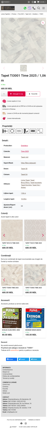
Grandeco (24, 146)
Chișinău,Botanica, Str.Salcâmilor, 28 (19, 399)
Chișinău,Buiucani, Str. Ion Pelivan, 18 (19, 403)
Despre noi (6, 372)
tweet (22, 359)
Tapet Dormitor (26, 185)
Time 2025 (25, 151)
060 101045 (12, 410)
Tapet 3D (24, 169)
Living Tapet (25, 180)
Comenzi (5, 386)
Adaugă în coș (16, 94)
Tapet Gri (24, 174)
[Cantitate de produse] (4, 93)
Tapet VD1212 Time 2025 (10, 243)
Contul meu (6, 384)
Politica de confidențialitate (11, 376)
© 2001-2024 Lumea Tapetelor (28, 427)
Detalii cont (6, 393)
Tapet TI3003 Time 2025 (10, 288)
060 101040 (12, 401)
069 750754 (12, 405)
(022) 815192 (21, 401)
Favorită (5, 389)
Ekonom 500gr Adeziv (33, 330)
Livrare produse (7, 374)
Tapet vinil (24, 157)
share (10, 359)
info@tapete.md (12, 412)
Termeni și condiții (8, 378)
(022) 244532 (21, 405)
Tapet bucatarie (36, 183)
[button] (23, 68)
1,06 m (23, 193)
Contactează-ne (8, 370)
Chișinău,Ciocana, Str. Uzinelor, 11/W (19, 408)
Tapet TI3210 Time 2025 (33, 243)
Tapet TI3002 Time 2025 (33, 288)
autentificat (15, 350)
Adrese (5, 391)
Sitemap (13, 427)
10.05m (23, 199)
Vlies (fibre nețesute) (28, 163)
